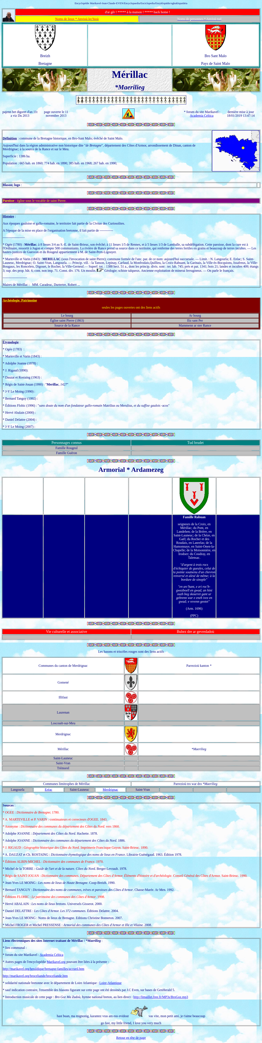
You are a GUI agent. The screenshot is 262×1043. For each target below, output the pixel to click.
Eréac (48, 789)
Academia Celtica (201, 115)
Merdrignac (110, 789)
